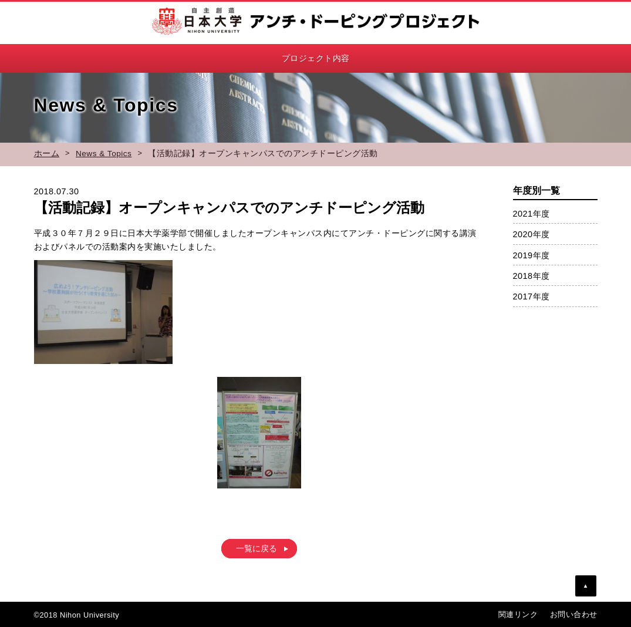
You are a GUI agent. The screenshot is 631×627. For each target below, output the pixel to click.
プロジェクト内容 (316, 58)
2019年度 (531, 255)
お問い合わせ (574, 614)
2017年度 (531, 296)
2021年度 (531, 213)
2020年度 (531, 234)
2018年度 (531, 276)
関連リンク (518, 614)
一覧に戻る (256, 549)
